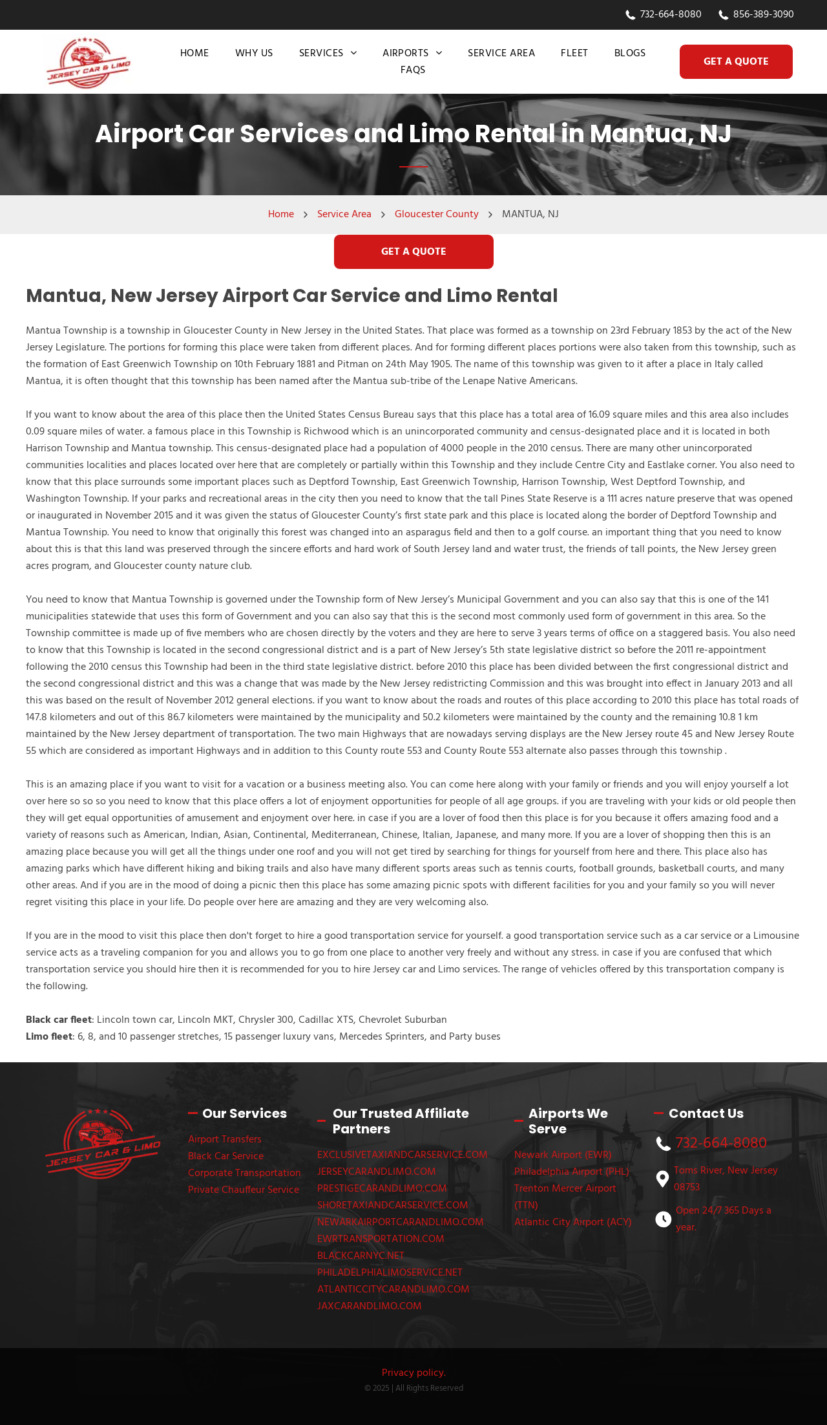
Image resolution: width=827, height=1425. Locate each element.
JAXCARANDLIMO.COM (369, 1306)
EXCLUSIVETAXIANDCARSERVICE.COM (402, 1155)
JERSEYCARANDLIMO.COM (376, 1172)
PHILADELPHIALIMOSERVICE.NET (390, 1273)
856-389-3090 (763, 14)
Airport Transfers (225, 1139)
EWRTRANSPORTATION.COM (381, 1239)
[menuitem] (194, 53)
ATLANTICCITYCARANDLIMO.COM (393, 1289)
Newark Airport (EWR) (563, 1155)
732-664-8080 (671, 14)
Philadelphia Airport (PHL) (571, 1172)
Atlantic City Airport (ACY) (573, 1222)
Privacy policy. (414, 1373)
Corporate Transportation (244, 1173)
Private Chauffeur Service (243, 1190)
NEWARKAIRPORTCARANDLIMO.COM (400, 1222)
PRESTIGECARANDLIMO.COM (382, 1189)
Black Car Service (226, 1156)
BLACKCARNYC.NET (360, 1256)
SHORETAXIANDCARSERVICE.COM (392, 1205)
